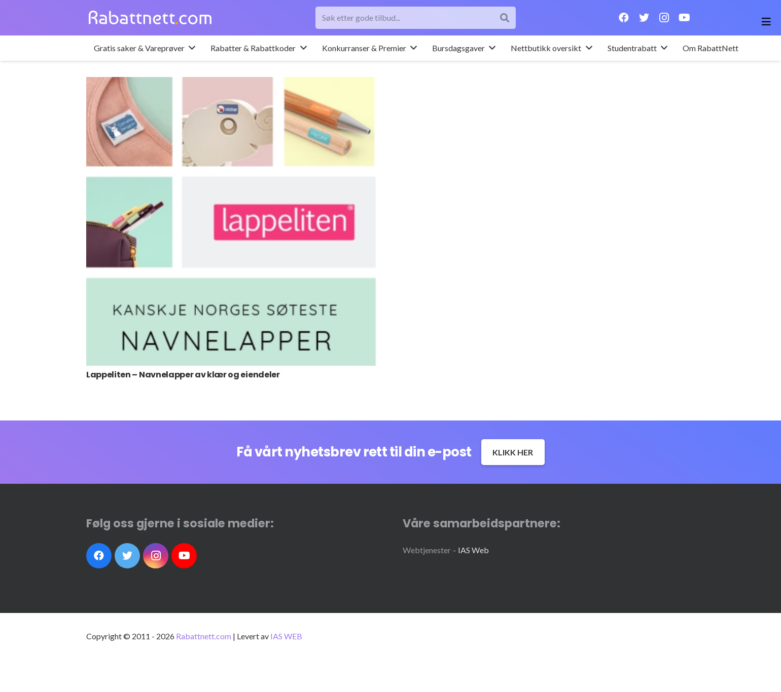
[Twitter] (644, 18)
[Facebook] (624, 18)
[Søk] (504, 18)
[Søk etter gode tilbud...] (415, 18)
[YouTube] (684, 18)
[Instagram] (664, 18)
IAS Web (473, 550)
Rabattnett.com (203, 636)
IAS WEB (286, 636)
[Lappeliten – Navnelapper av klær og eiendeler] (232, 221)
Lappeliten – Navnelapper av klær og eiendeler (183, 374)
